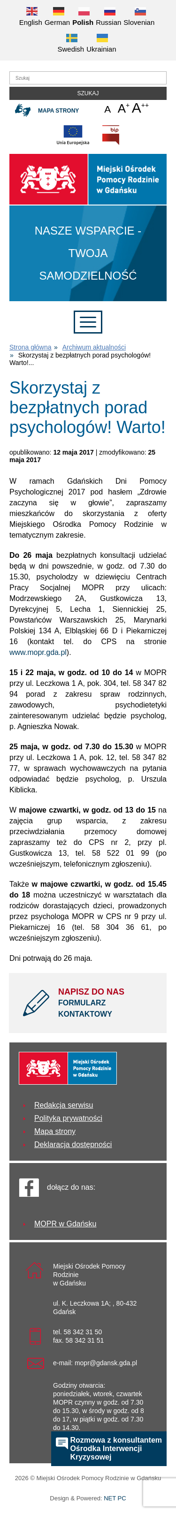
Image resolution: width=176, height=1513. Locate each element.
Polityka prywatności (68, 1118)
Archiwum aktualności (94, 347)
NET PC (115, 1499)
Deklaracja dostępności (73, 1144)
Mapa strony (58, 110)
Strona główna (30, 347)
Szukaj (88, 93)
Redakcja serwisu (63, 1105)
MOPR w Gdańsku (65, 1224)
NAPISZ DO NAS (105, 1003)
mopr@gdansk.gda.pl (106, 1363)
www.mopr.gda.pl (38, 652)
